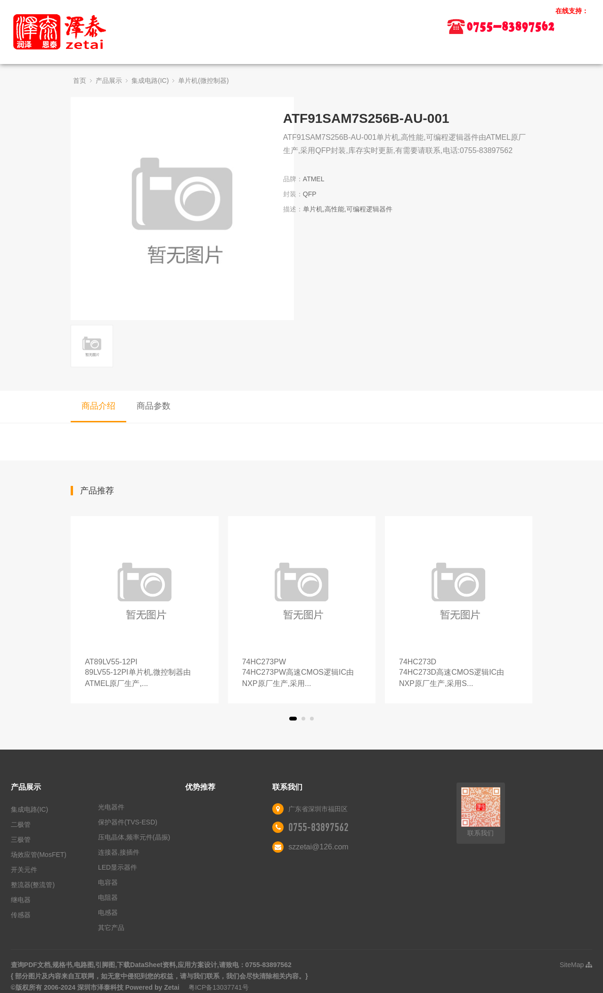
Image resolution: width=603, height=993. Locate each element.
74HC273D (458, 673)
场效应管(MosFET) (38, 854)
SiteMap (576, 965)
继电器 (21, 900)
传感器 (21, 915)
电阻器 (108, 897)
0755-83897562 (318, 827)
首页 (79, 80)
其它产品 (111, 927)
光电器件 (111, 807)
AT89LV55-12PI (144, 673)
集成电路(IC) (150, 80)
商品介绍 (98, 406)
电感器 (108, 912)
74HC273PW (301, 673)
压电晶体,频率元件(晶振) (134, 837)
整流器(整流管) (33, 884)
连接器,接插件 (118, 852)
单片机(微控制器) (203, 80)
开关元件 (24, 869)
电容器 (108, 882)
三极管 (21, 839)
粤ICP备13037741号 (218, 987)
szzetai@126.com (318, 847)
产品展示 (109, 80)
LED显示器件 (117, 867)
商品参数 (154, 406)
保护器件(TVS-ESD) (127, 822)
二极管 (21, 824)
